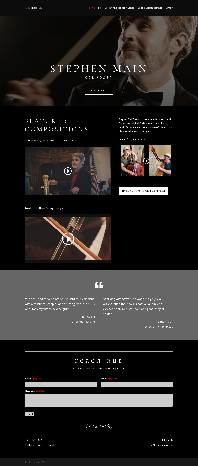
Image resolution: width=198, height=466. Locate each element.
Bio (99, 8)
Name (33, 379)
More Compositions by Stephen (143, 191)
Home (92, 8)
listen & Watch (98, 90)
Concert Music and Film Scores (119, 8)
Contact (169, 8)
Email (109, 379)
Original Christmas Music (150, 8)
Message (35, 391)
